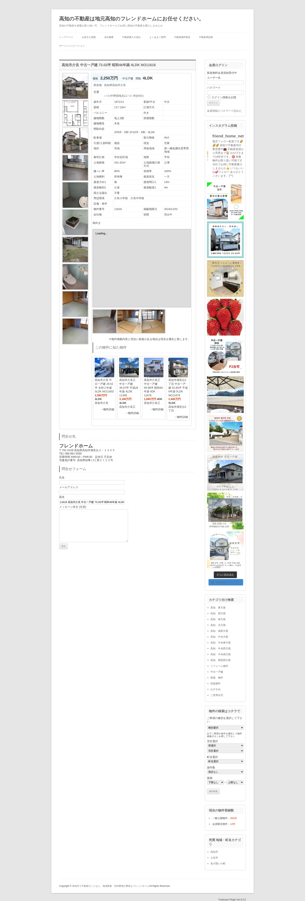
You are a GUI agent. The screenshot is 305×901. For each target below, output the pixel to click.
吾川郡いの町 (218, 863)
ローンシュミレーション (72, 45)
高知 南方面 (218, 619)
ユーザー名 (214, 77)
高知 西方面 (218, 613)
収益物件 (215, 683)
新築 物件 (216, 677)
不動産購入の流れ (131, 37)
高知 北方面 (218, 625)
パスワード (214, 87)
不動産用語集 (206, 37)
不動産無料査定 (182, 37)
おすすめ (215, 689)
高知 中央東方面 (220, 642)
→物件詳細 (107, 409)
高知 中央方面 (219, 636)
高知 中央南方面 (220, 654)
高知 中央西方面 (220, 648)
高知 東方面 (218, 607)
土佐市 (214, 857)
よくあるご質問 (157, 37)
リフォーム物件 (219, 666)
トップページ (66, 37)
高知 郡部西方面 (220, 660)
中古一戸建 (216, 671)
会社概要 (109, 37)
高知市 (214, 851)
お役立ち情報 (89, 37)
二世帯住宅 (216, 695)
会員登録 (212, 110)
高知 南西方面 (219, 630)
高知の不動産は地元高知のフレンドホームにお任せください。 (131, 19)
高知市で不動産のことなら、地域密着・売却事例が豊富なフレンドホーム (110, 886)
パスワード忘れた (231, 110)
